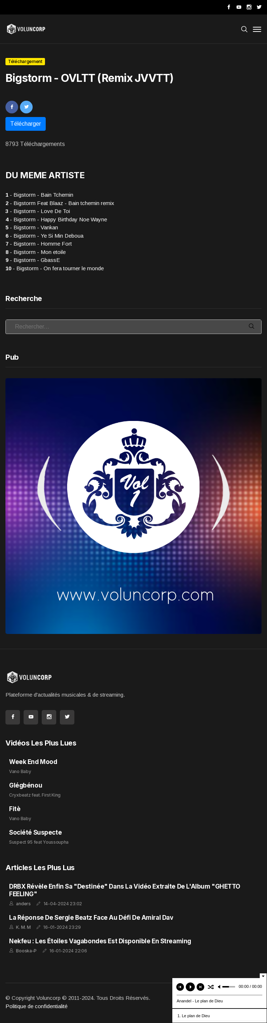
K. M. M (23, 927)
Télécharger (25, 124)
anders (23, 903)
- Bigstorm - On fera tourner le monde (54, 268)
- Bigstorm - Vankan (31, 227)
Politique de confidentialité (36, 1006)
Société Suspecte (35, 832)
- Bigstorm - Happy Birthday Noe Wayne (56, 219)
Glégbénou (25, 785)
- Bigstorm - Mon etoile (35, 252)
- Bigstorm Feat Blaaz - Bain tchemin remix (59, 203)
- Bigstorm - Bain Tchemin (39, 195)
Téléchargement (25, 61)
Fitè (14, 809)
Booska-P (26, 950)
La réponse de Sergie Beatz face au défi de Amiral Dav (91, 917)
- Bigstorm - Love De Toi (37, 211)
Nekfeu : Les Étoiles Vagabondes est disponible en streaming (100, 941)
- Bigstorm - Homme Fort (38, 244)
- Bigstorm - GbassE (32, 260)
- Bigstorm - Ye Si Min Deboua (44, 236)
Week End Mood (33, 761)
